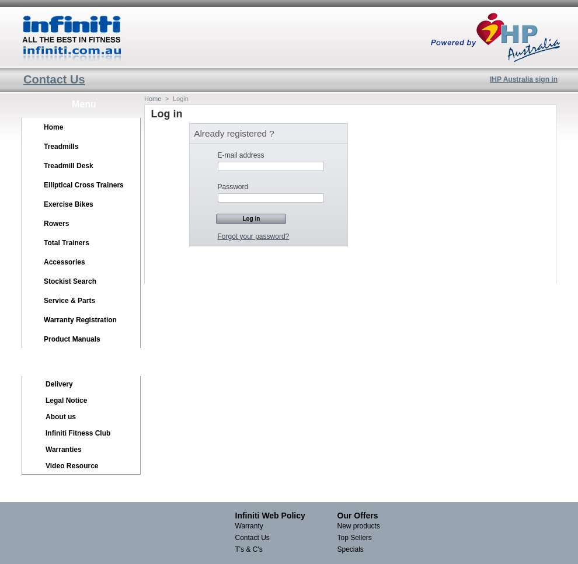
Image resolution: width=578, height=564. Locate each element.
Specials (350, 549)
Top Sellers (354, 538)
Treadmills (61, 146)
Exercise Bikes (68, 204)
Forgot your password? (254, 236)
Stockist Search (70, 281)
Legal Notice (66, 400)
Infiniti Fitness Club (78, 433)
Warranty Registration (80, 320)
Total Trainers (66, 243)
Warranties (64, 449)
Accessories (64, 262)
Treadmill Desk (68, 166)
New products (358, 526)
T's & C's (249, 549)
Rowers (56, 224)
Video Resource (72, 466)
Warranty (249, 526)
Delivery (59, 384)
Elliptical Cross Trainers (84, 185)
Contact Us (54, 79)
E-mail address (241, 155)
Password (233, 187)
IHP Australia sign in (524, 79)
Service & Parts (69, 301)
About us (61, 417)
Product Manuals (72, 339)
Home (53, 127)
